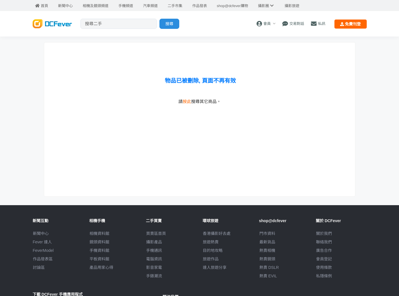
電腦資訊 (154, 259)
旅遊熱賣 (211, 242)
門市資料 (267, 233)
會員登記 (324, 259)
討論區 (39, 267)
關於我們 (324, 233)
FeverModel (43, 250)
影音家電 (154, 267)
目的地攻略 (213, 250)
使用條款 (324, 267)
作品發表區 (43, 259)
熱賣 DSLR (269, 267)
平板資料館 (99, 259)
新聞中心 (41, 233)
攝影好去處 (217, 233)
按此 (187, 101)
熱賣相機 (267, 250)
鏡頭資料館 (99, 242)
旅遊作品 (211, 259)
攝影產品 (154, 242)
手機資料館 (99, 250)
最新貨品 (267, 242)
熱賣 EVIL (268, 276)
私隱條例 (324, 276)
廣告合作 (324, 250)
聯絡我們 (324, 242)
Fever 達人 (42, 242)
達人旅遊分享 (215, 267)
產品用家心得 (101, 267)
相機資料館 (99, 233)
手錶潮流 (154, 276)
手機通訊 (154, 250)
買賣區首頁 (156, 233)
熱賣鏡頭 (267, 259)
